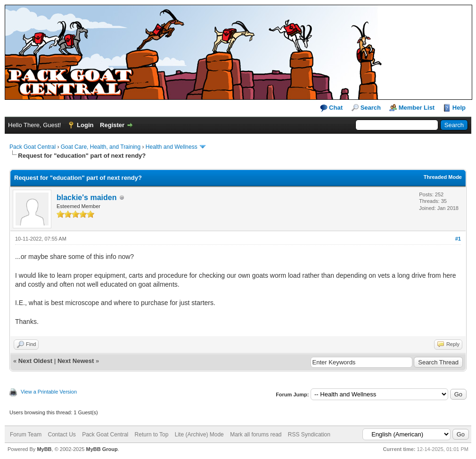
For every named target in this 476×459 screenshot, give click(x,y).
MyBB (44, 449)
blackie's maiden (86, 197)
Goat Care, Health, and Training (100, 147)
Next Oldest (35, 360)
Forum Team (25, 434)
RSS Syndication (309, 434)
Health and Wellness (171, 147)
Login (85, 125)
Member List (417, 107)
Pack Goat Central (32, 147)
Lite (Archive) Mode (199, 434)
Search (371, 107)
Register (112, 125)
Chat (331, 108)
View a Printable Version (49, 392)
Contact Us (61, 434)
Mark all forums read (255, 434)
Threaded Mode (443, 177)
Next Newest (75, 360)
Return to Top (152, 434)
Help (459, 107)
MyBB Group (101, 449)
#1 (458, 239)
